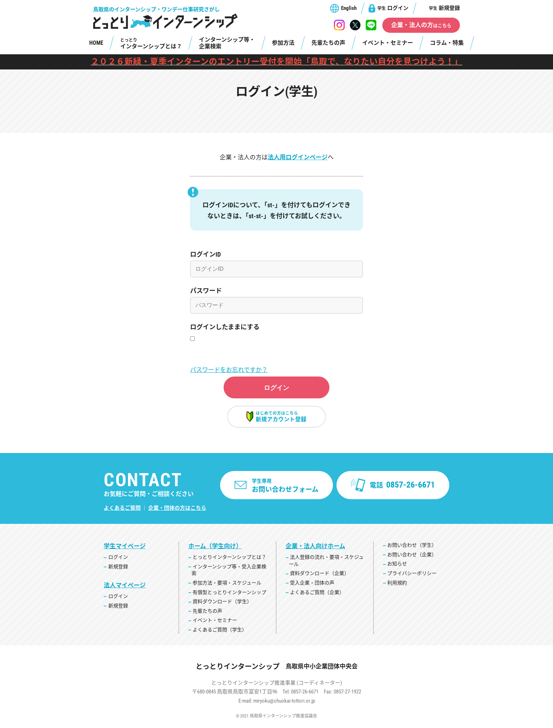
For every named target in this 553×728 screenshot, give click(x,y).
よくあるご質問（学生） (220, 633)
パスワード (206, 290)
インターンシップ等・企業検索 (227, 43)
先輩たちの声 (328, 42)
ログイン (392, 8)
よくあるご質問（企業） (317, 596)
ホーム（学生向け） (215, 549)
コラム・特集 (447, 42)
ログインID (205, 254)
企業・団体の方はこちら (177, 512)
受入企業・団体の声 (312, 586)
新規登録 (444, 8)
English (349, 8)
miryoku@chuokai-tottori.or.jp (284, 704)
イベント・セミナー (387, 42)
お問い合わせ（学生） (412, 549)
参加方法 (283, 42)
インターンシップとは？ (151, 44)
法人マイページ (125, 589)
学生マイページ (125, 549)
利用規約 (397, 586)
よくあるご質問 (122, 512)
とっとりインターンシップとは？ (229, 561)
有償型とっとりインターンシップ (229, 596)
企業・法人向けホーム (315, 549)
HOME (96, 42)
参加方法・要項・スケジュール (227, 586)
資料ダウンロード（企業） (319, 577)
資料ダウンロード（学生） (222, 605)
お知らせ (397, 567)
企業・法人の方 (421, 25)
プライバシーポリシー (412, 577)
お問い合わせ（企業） (412, 558)
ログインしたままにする (225, 327)
